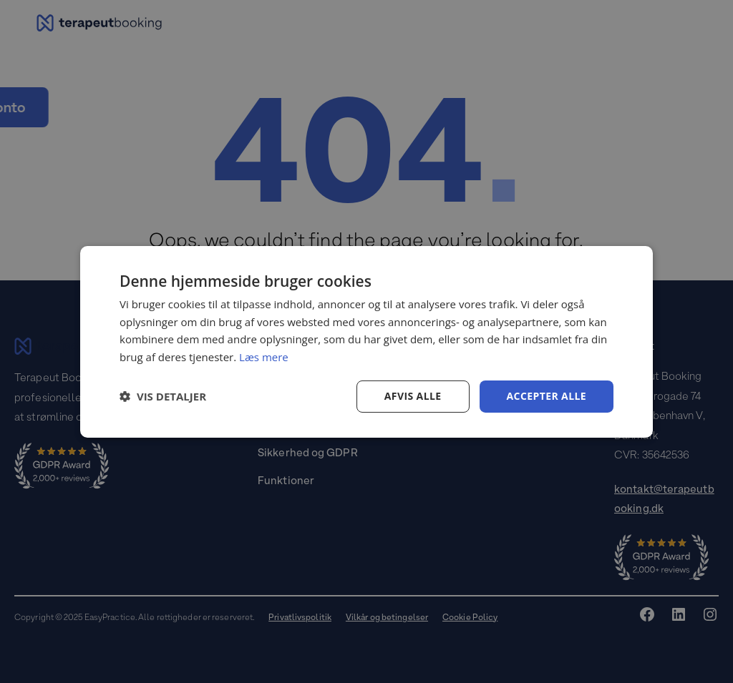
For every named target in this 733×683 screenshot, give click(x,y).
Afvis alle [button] (413, 396)
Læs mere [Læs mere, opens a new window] (263, 357)
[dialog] (366, 341)
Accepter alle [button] (546, 396)
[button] (163, 396)
